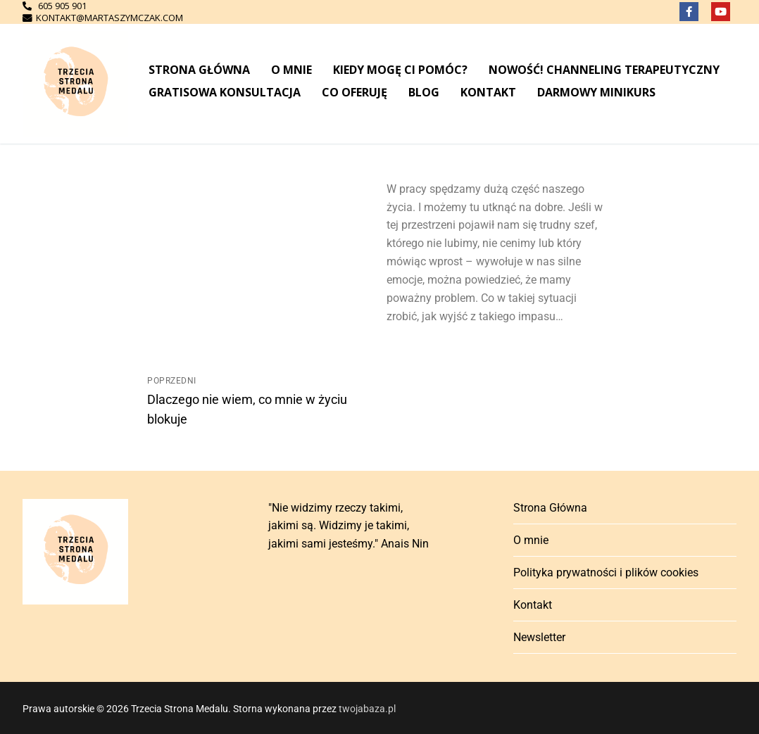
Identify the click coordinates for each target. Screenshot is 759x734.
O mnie (530, 540)
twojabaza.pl (367, 708)
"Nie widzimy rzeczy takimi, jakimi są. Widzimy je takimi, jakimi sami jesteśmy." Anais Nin (348, 526)
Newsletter (539, 637)
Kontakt (532, 605)
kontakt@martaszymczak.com (107, 17)
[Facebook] (688, 11)
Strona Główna (550, 507)
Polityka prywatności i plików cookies (605, 572)
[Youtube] (720, 11)
